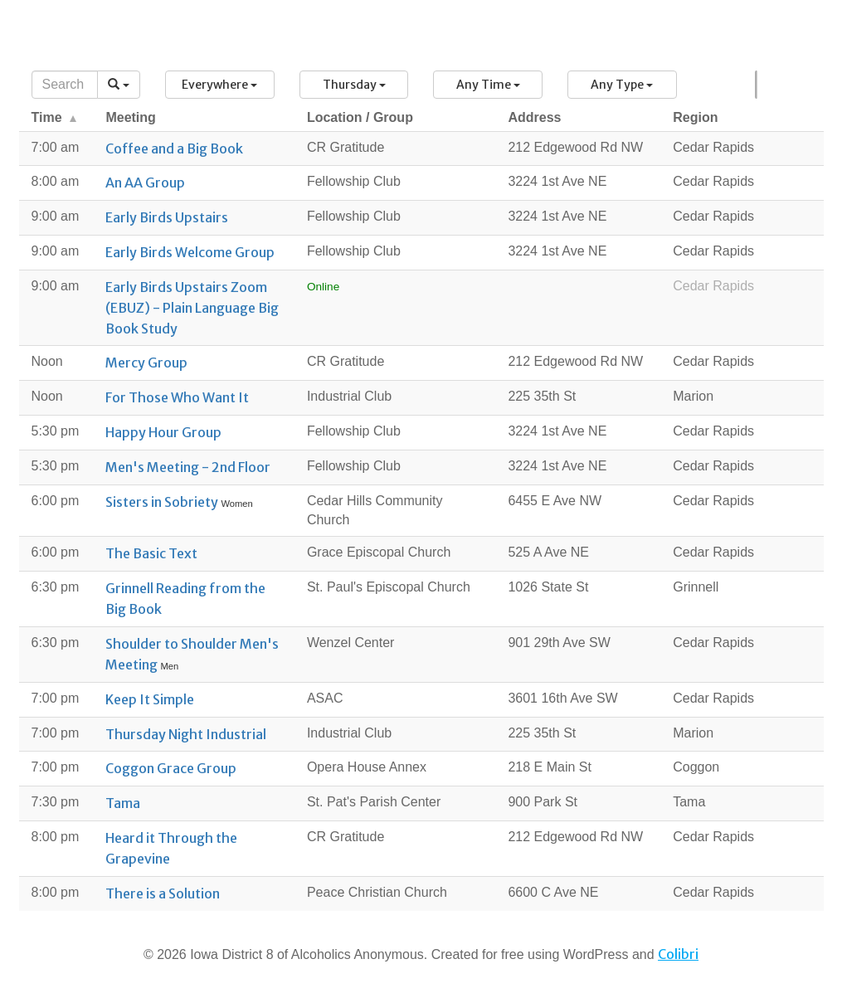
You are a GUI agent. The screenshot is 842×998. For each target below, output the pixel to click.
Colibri (678, 954)
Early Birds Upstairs (166, 217)
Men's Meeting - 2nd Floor (187, 467)
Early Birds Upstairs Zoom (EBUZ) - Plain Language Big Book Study (192, 308)
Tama (122, 803)
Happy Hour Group (163, 432)
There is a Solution (162, 893)
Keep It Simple (149, 699)
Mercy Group (146, 362)
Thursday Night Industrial (185, 734)
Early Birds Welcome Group (190, 252)
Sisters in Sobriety (163, 502)
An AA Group (145, 182)
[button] (220, 85)
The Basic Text (151, 553)
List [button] (755, 85)
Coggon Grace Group (170, 768)
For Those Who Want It (177, 397)
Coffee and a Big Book (174, 148)
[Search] (65, 85)
